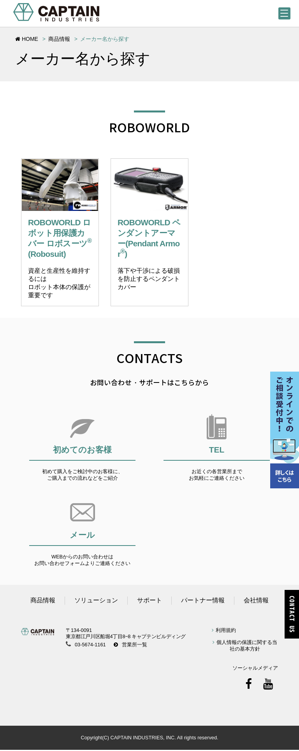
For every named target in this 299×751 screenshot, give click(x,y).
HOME (26, 39)
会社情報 (256, 601)
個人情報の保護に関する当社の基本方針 (246, 646)
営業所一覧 (134, 646)
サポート (149, 601)
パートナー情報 (203, 601)
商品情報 (59, 39)
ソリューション (96, 601)
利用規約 (226, 631)
